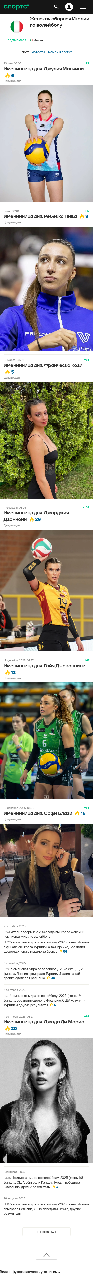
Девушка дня (12, 81)
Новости (38, 52)
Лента (25, 52)
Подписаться (17, 40)
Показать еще (46, 1231)
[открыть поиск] (56, 7)
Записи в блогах (60, 52)
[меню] (83, 7)
